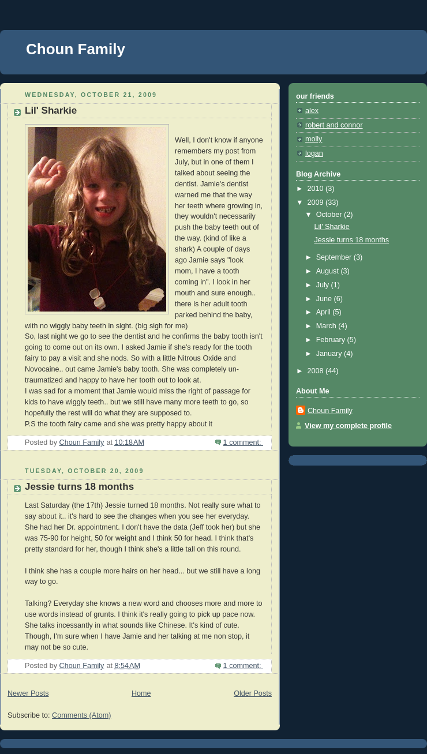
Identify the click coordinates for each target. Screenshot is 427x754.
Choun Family (75, 49)
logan (314, 153)
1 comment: (243, 442)
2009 (317, 202)
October (330, 215)
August (328, 271)
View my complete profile (348, 426)
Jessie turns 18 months (79, 486)
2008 (317, 371)
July (323, 285)
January (330, 354)
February (331, 340)
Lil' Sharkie (51, 110)
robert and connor (334, 125)
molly (313, 139)
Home (141, 693)
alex (312, 111)
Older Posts (253, 693)
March (327, 326)
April (324, 312)
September (335, 257)
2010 (317, 189)
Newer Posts (28, 693)
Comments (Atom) (81, 715)
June (325, 299)
